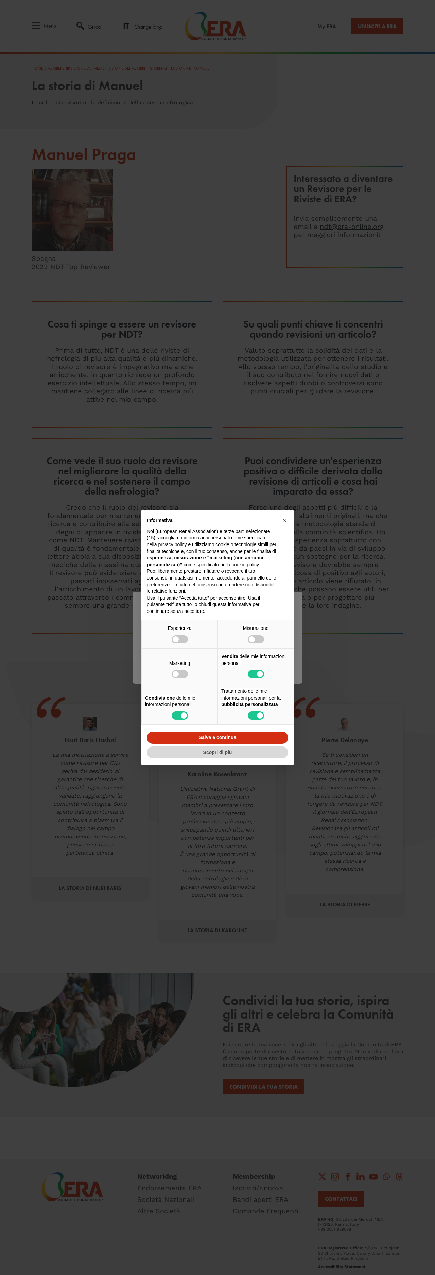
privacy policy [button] (172, 544)
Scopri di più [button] (217, 752)
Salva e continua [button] (217, 737)
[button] (284, 520)
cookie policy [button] (245, 564)
